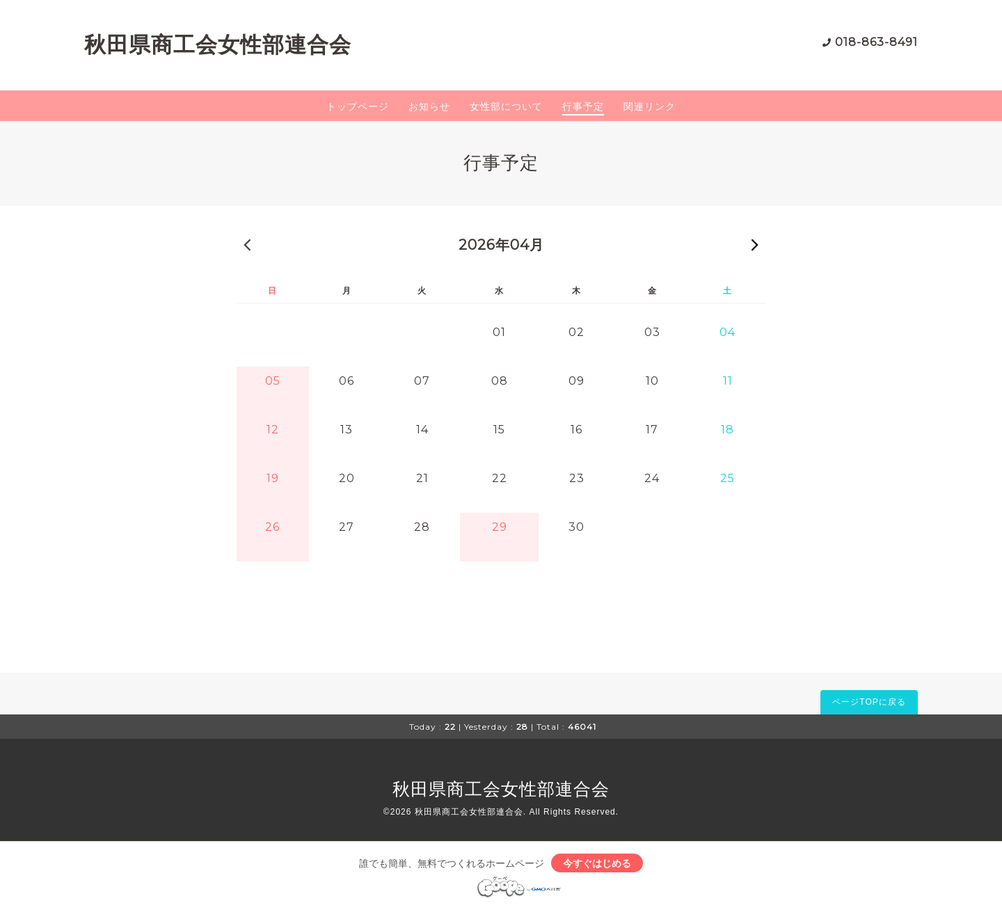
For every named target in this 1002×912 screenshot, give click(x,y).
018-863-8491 (876, 42)
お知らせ (429, 106)
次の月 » (755, 244)
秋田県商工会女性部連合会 (217, 44)
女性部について (506, 106)
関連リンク (649, 106)
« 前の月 (247, 244)
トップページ (357, 106)
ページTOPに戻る (868, 702)
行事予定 (583, 106)
